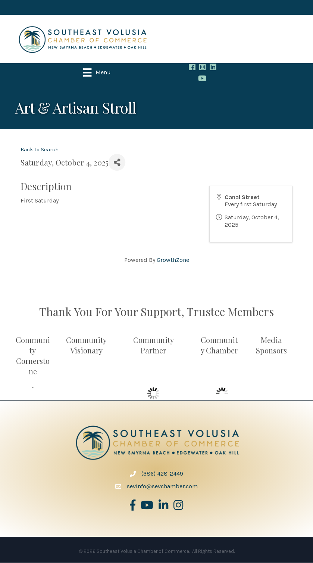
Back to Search (40, 150)
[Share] (117, 162)
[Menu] (97, 73)
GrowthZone (173, 260)
